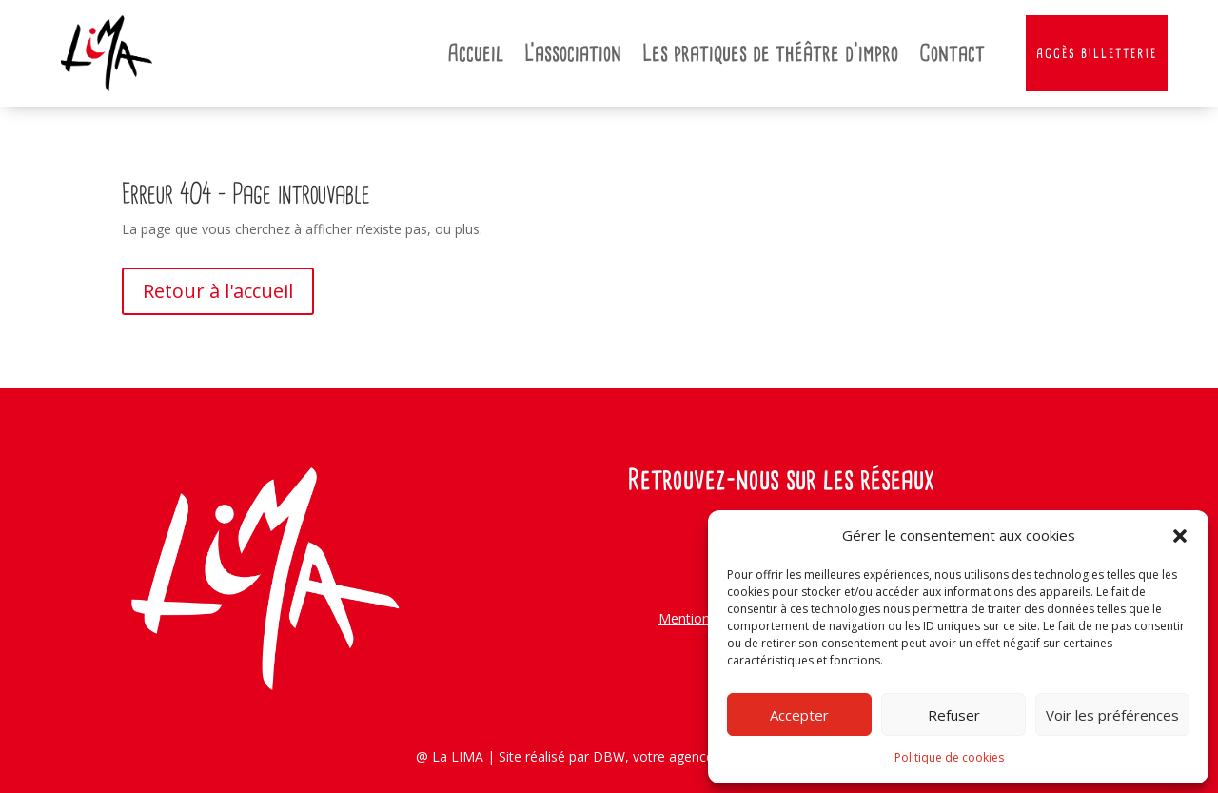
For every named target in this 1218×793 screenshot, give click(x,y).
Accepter (799, 714)
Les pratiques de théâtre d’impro (770, 53)
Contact (952, 53)
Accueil (475, 53)
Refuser (954, 714)
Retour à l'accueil (218, 291)
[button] (1179, 535)
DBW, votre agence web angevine (697, 756)
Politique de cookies (949, 757)
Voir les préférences (1112, 714)
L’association (572, 53)
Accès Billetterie (1096, 53)
